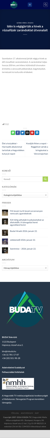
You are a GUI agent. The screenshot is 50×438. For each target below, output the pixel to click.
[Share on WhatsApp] (13, 133)
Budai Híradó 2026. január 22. (23, 231)
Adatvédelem (27, 413)
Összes (30, 23)
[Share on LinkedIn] (37, 133)
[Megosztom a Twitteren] (22, 133)
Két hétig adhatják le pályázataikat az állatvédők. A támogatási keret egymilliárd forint (27, 222)
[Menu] (30, 5)
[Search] (45, 5)
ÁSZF (37, 413)
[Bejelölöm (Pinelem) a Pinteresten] (32, 133)
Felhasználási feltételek (13, 372)
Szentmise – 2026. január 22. (23, 248)
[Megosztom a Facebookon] (18, 133)
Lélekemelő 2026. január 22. (22, 240)
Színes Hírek (22, 23)
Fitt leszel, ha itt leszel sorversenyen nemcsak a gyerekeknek (26, 212)
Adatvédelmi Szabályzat (13, 367)
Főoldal (15, 413)
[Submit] (45, 179)
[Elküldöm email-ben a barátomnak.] (27, 133)
